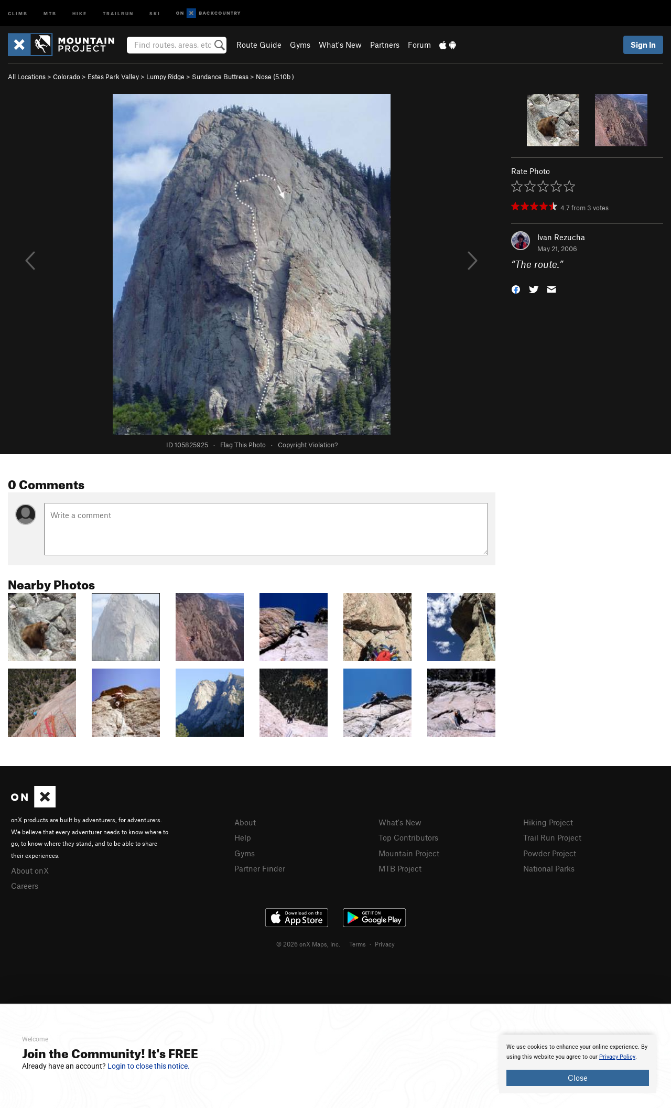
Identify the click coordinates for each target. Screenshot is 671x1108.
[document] (577, 1064)
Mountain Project (408, 853)
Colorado (66, 76)
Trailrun (118, 12)
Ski (154, 12)
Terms (357, 944)
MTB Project (399, 868)
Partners (384, 44)
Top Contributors (408, 837)
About (245, 822)
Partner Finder (259, 868)
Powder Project (549, 853)
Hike (79, 12)
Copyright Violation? (308, 444)
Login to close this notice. (148, 1066)
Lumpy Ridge (165, 76)
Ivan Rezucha (561, 237)
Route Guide (259, 44)
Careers (24, 885)
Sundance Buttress (220, 76)
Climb (18, 12)
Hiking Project (548, 822)
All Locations (27, 76)
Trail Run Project (552, 837)
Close (578, 1077)
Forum (419, 44)
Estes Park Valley (113, 76)
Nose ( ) (275, 76)
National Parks (549, 868)
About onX (30, 870)
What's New (340, 44)
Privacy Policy (617, 1056)
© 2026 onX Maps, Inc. (308, 944)
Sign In (643, 44)
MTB (50, 12)
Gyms (300, 44)
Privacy (385, 944)
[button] (516, 289)
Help (242, 837)
